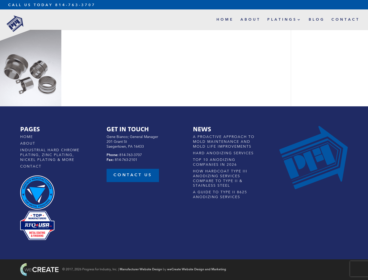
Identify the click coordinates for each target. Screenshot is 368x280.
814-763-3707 (75, 5)
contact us (132, 175)
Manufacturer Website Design (141, 269)
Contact (345, 19)
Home (225, 19)
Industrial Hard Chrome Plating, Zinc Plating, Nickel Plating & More (49, 155)
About (250, 19)
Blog (317, 19)
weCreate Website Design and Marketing (196, 269)
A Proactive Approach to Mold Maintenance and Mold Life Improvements (224, 141)
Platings (282, 19)
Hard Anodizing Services (223, 153)
